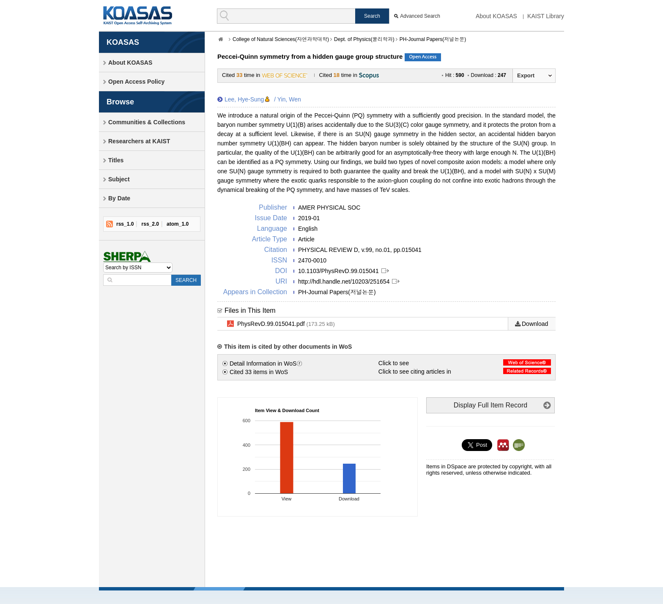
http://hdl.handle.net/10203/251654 (343, 281)
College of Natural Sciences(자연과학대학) (281, 39)
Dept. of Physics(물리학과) (364, 39)
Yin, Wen (289, 99)
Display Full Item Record (490, 405)
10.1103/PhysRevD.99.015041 (338, 271)
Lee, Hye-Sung (244, 99)
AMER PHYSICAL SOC (329, 207)
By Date (119, 198)
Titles (115, 160)
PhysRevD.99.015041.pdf (286, 324)
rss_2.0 (150, 224)
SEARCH (186, 280)
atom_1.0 (178, 224)
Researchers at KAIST (139, 141)
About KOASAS (496, 16)
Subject (119, 179)
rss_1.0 (125, 224)
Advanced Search (420, 16)
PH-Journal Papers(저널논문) (433, 39)
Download (535, 323)
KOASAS (137, 15)
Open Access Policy (136, 81)
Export (525, 75)
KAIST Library (545, 16)
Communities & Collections (146, 122)
